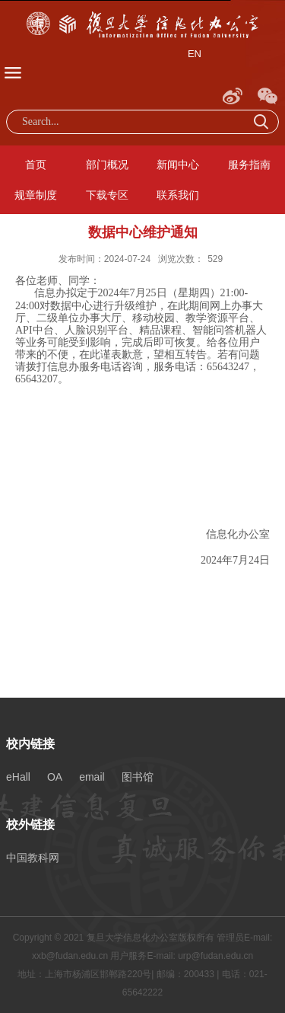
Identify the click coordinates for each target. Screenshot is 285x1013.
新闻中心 (178, 164)
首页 (35, 164)
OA (54, 777)
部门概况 (107, 164)
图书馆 (138, 777)
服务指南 (249, 164)
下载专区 (107, 195)
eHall (18, 777)
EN (194, 53)
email (91, 777)
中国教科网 (32, 858)
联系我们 (178, 195)
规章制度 (35, 195)
